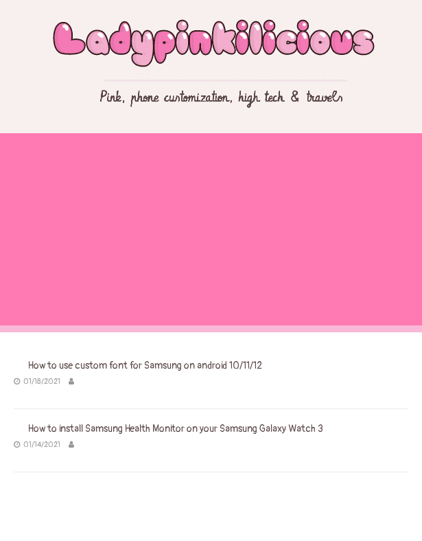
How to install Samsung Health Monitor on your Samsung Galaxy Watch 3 (175, 429)
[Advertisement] (211, 229)
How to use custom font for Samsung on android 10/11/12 (145, 365)
